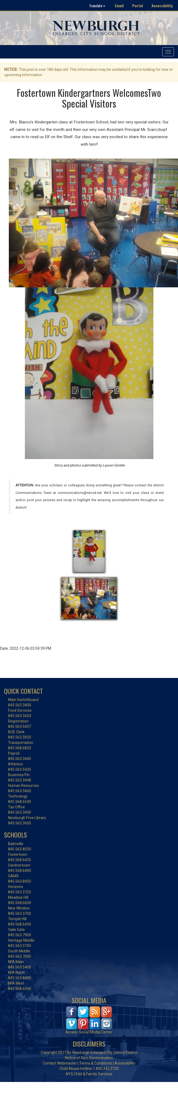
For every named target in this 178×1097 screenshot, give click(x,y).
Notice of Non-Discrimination (89, 1058)
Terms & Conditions (95, 1063)
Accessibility (162, 5)
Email (119, 5)
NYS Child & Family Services (89, 1074)
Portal (137, 5)
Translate (97, 5)
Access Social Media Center (89, 1032)
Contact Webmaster (60, 1063)
